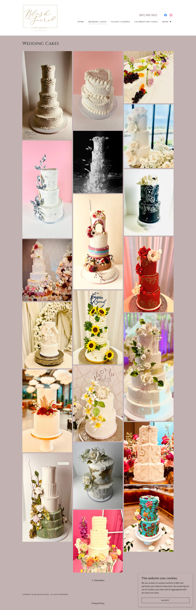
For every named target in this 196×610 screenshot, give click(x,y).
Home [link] (81, 21)
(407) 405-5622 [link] (148, 15)
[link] (40, 17)
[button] (166, 21)
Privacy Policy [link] (98, 603)
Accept (165, 600)
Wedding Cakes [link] (97, 21)
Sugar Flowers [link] (120, 21)
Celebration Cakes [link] (146, 21)
